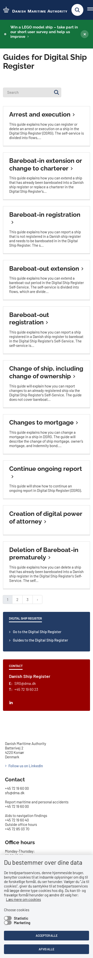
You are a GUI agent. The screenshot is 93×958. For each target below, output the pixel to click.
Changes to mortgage (41, 422)
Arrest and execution (39, 114)
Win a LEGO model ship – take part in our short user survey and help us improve (44, 32)
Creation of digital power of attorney (45, 517)
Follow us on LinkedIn (25, 766)
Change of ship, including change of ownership (46, 372)
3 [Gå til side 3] (28, 599)
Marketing (22, 922)
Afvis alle (46, 949)
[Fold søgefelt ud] (77, 10)
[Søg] (56, 92)
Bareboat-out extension (44, 268)
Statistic (21, 918)
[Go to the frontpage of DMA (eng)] (33, 10)
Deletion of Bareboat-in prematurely (43, 553)
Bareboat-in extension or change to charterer (45, 164)
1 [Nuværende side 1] (7, 599)
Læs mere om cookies (23, 899)
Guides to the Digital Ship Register (40, 640)
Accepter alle (47, 935)
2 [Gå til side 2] (17, 599)
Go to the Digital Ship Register (37, 631)
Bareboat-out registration (29, 318)
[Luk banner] (85, 34)
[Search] (32, 92)
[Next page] (37, 599)
